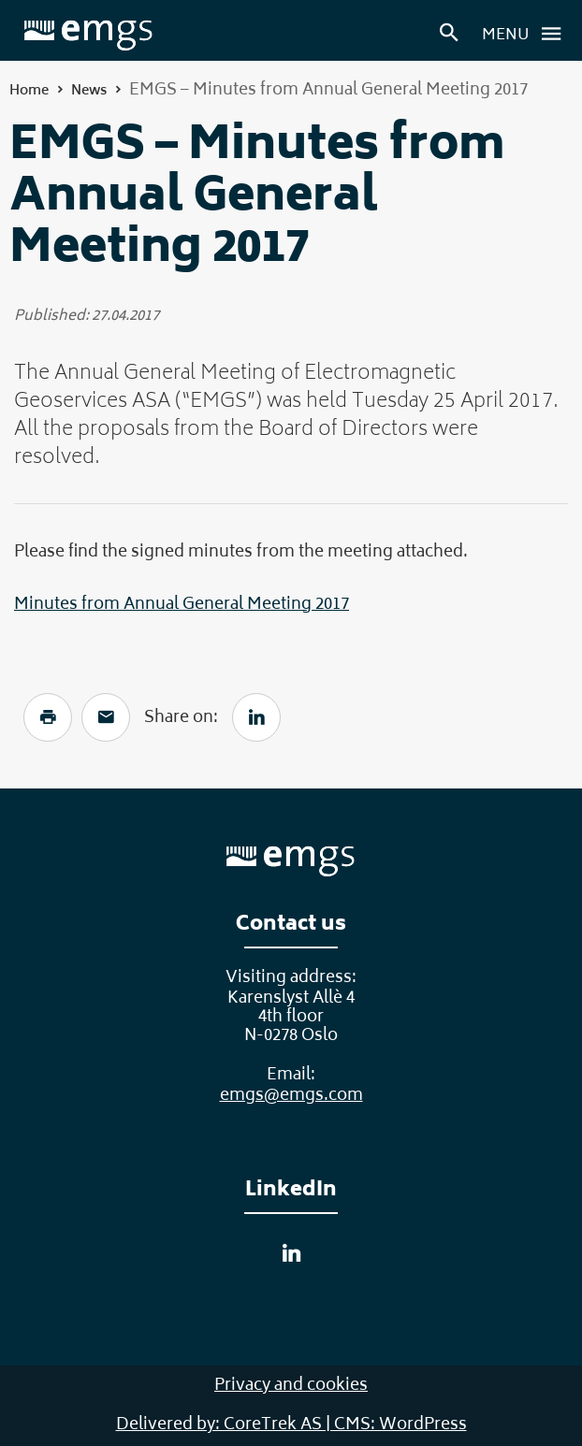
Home (29, 91)
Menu (527, 33)
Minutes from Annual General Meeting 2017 (181, 605)
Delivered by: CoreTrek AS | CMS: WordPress (291, 1425)
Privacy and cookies (291, 1386)
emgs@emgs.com (291, 1096)
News (89, 91)
